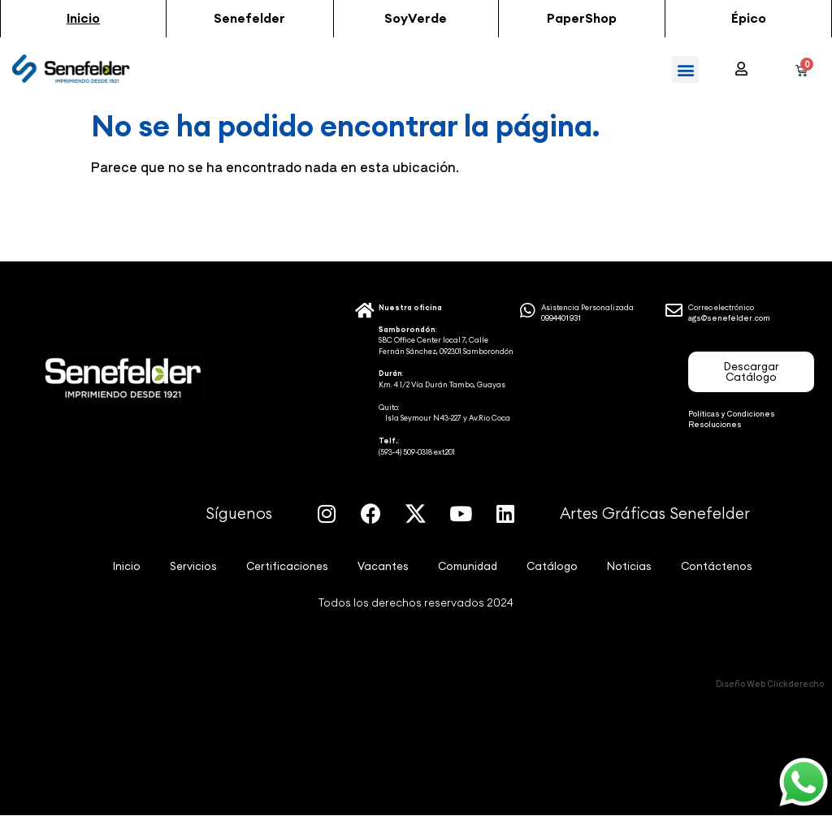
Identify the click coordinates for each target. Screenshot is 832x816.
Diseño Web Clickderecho (770, 683)
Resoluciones (715, 424)
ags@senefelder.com (729, 318)
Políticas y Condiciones (731, 413)
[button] (83, 18)
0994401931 (561, 318)
